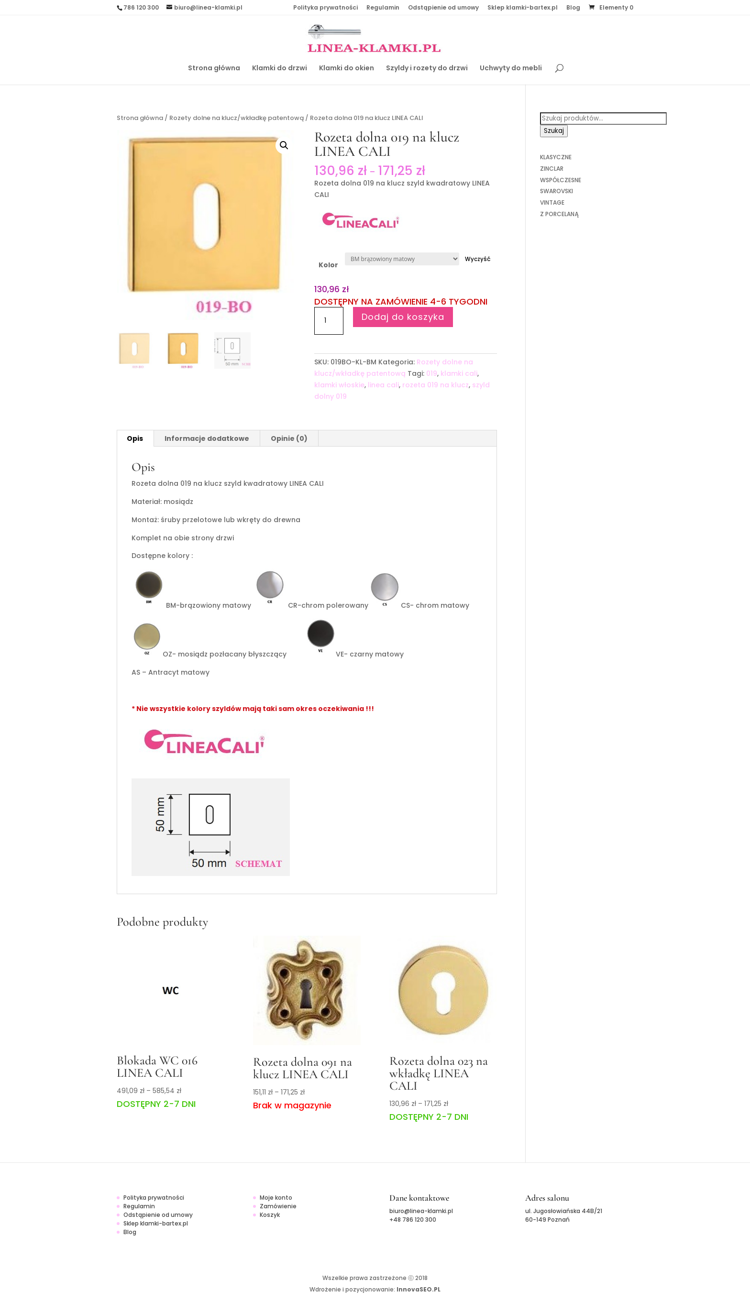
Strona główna (214, 69)
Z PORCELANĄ (559, 214)
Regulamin (382, 8)
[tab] (135, 438)
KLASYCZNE (556, 157)
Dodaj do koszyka (403, 317)
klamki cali (459, 373)
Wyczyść (478, 259)
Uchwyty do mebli (511, 69)
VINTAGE (552, 202)
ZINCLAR (551, 168)
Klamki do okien (346, 69)
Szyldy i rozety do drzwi (427, 69)
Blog (573, 8)
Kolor (328, 265)
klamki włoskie (339, 385)
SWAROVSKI (556, 191)
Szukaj (554, 130)
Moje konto (276, 1197)
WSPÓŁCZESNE (560, 180)
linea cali (383, 385)
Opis (135, 438)
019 (431, 373)
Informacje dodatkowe (207, 438)
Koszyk (270, 1215)
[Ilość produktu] (328, 321)
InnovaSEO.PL (419, 1289)
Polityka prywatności (325, 8)
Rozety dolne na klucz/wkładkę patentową (236, 117)
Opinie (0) (289, 438)
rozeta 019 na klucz (435, 385)
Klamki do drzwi (279, 69)
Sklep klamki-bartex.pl (522, 8)
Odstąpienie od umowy (443, 8)
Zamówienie (278, 1206)
